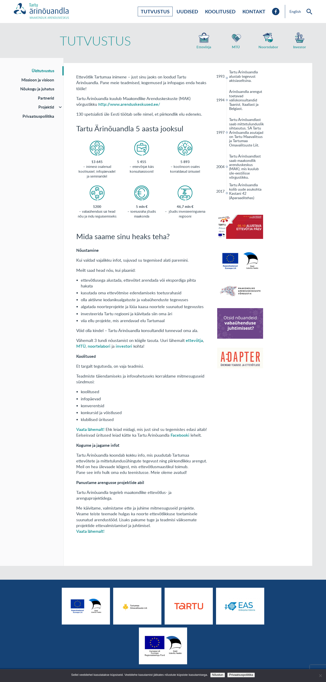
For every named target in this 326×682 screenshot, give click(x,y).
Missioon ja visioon (37, 80)
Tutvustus (155, 11)
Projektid (46, 107)
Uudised (187, 11)
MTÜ (81, 346)
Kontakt (253, 11)
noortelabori (99, 346)
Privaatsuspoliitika (38, 116)
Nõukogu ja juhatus (37, 89)
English (295, 11)
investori (124, 346)
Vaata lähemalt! (90, 429)
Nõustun (217, 674)
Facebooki (180, 435)
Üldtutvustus (43, 70)
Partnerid (46, 98)
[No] (320, 675)
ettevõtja (194, 340)
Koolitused (220, 11)
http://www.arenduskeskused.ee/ (129, 104)
